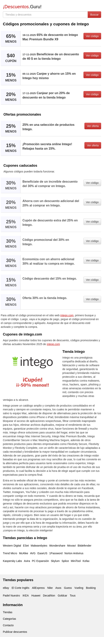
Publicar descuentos (15, 631)
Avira (27, 560)
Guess (68, 587)
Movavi (71, 545)
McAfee (23, 553)
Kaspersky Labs (12, 560)
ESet (26, 545)
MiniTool (76, 560)
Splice (65, 560)
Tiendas (7, 612)
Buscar (94, 14)
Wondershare (57, 545)
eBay (6, 587)
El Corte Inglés (20, 587)
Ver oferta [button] (93, 126)
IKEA (26, 595)
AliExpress (38, 587)
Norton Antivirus (73, 553)
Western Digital (12, 545)
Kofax (86, 560)
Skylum (55, 560)
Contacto (8, 625)
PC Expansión (40, 560)
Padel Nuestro (11, 595)
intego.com (66, 315)
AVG (33, 553)
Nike (50, 587)
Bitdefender (85, 545)
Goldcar (62, 595)
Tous (73, 595)
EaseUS (42, 553)
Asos (58, 587)
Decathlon (49, 595)
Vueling (78, 587)
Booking (91, 587)
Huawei (35, 595)
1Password (56, 553)
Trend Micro (10, 553)
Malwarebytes (39, 545)
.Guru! (22, 6)
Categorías (9, 618)
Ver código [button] (92, 36)
